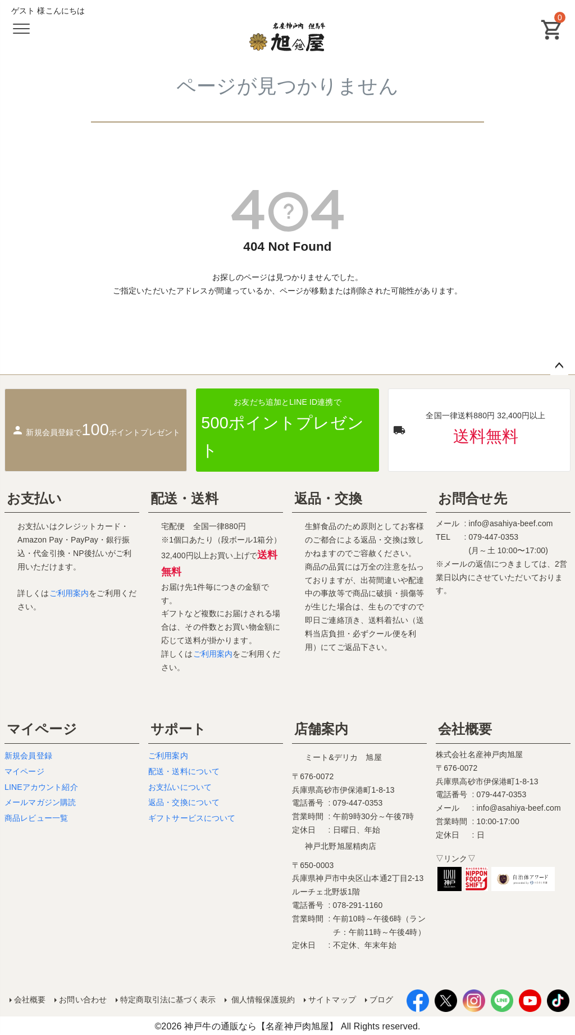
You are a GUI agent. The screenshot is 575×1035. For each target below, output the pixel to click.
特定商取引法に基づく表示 (167, 999)
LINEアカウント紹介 (41, 787)
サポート (178, 728)
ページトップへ (559, 366)
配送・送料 (184, 498)
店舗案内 (321, 728)
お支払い (34, 498)
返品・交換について (184, 802)
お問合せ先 (472, 498)
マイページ (42, 728)
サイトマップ (331, 999)
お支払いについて (180, 787)
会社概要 (465, 728)
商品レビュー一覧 (36, 817)
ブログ (381, 999)
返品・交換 (328, 498)
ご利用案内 (69, 593)
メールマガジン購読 (40, 802)
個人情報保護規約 (261, 999)
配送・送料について (184, 771)
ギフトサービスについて (192, 817)
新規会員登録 (28, 755)
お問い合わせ (83, 999)
